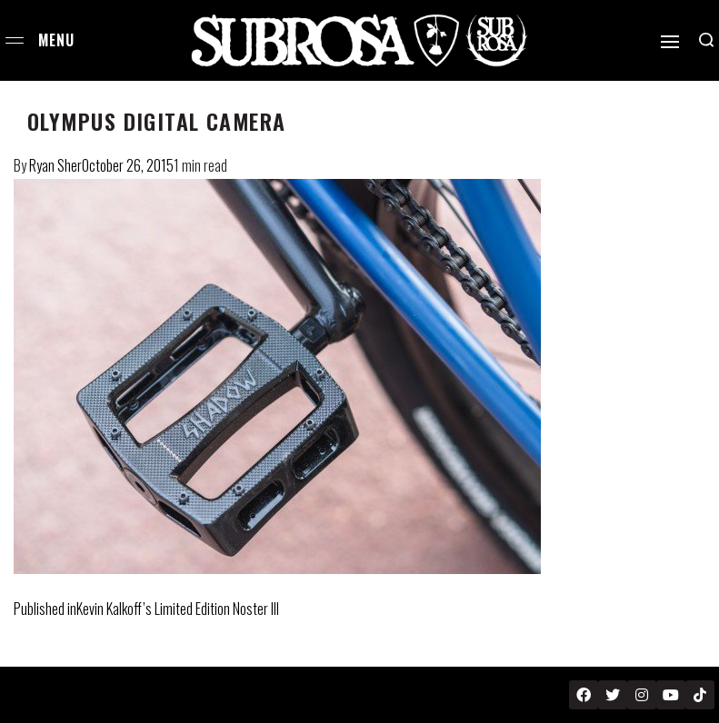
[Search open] (706, 40)
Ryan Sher (55, 165)
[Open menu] (15, 40)
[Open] (670, 42)
